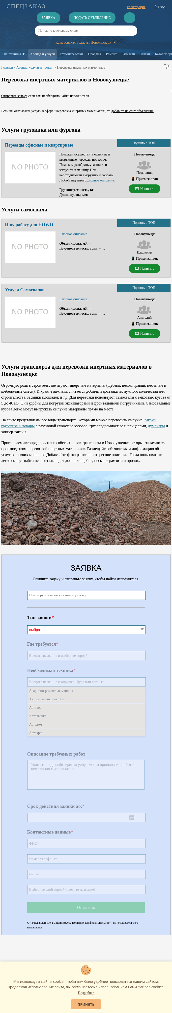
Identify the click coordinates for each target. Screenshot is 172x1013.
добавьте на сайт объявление (132, 111)
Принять (86, 1004)
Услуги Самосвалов (25, 289)
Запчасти (128, 54)
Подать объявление (92, 18)
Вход (161, 7)
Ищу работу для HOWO (29, 224)
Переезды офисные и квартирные (39, 145)
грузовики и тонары (18, 426)
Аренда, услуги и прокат (34, 67)
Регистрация (136, 7)
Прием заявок (147, 179)
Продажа (94, 54)
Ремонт (111, 54)
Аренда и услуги (42, 54)
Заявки (145, 54)
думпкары (156, 426)
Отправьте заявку (14, 96)
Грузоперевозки (71, 54)
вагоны (150, 420)
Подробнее (86, 993)
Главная (7, 67)
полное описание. (102, 180)
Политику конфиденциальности (92, 922)
